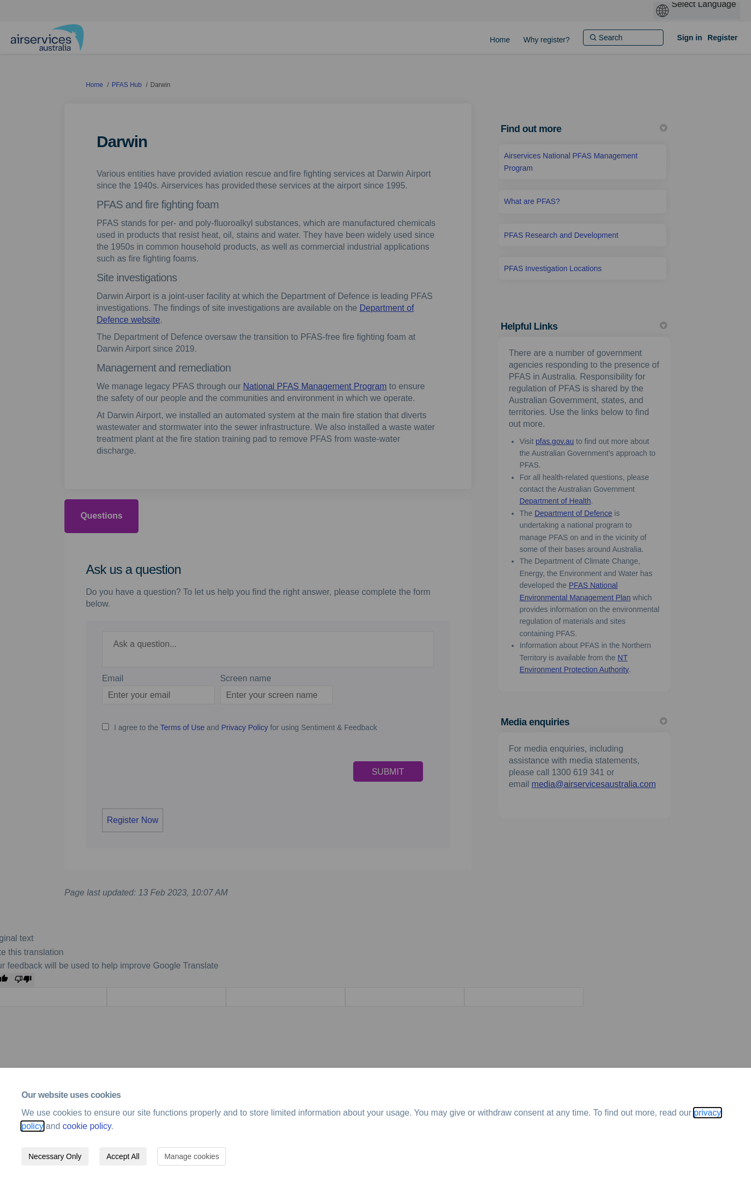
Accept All (122, 1156)
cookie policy (87, 1126)
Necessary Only (55, 1156)
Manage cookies (191, 1156)
